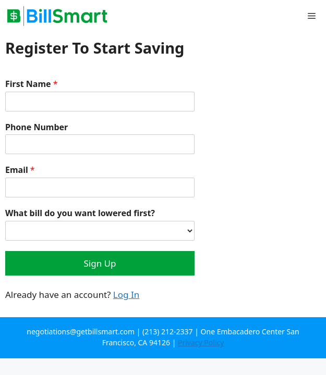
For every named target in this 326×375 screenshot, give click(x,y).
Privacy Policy (201, 342)
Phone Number (36, 127)
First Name (31, 84)
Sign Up (100, 263)
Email (20, 170)
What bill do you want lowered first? (80, 213)
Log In (126, 295)
